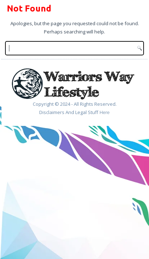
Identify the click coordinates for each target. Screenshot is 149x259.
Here (104, 112)
